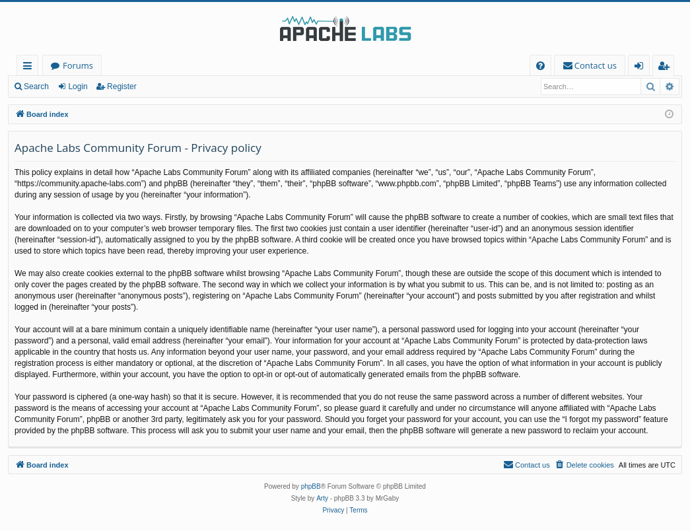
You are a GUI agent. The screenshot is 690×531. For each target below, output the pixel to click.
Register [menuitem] (666, 67)
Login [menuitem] (641, 67)
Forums (78, 65)
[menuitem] (540, 65)
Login (77, 86)
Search (36, 86)
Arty (322, 498)
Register (122, 86)
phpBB (311, 486)
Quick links (30, 67)
